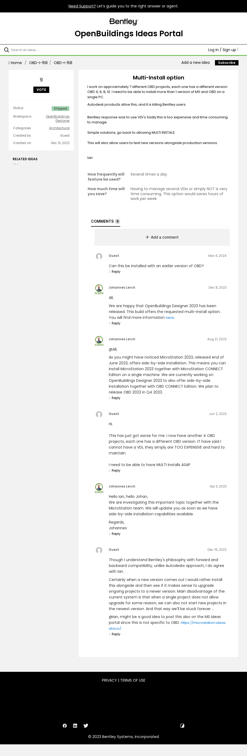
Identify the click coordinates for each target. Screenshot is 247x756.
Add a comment (162, 237)
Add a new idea (195, 62)
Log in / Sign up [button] (223, 49)
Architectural (59, 128)
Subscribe (226, 62)
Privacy (109, 680)
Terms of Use (132, 680)
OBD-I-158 (38, 62)
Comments (105, 221)
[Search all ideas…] (35, 50)
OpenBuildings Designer (58, 118)
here (170, 317)
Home (15, 62)
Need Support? (82, 6)
